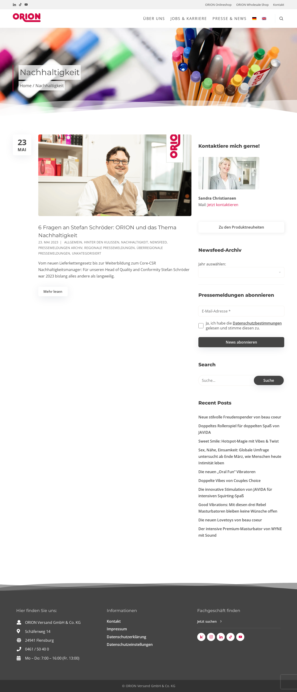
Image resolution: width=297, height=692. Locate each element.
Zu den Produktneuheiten (241, 227)
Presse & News (230, 18)
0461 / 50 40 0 (37, 649)
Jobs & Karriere (189, 18)
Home (26, 85)
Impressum (117, 628)
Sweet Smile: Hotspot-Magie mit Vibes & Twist (238, 441)
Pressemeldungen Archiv (60, 248)
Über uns (154, 18)
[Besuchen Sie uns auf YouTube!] (26, 4)
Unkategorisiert (86, 253)
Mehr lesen (52, 291)
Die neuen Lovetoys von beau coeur (230, 520)
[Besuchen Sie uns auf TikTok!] (20, 4)
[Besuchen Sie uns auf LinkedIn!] (14, 4)
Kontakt (278, 5)
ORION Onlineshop (218, 5)
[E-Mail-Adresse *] (241, 311)
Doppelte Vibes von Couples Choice (229, 480)
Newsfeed (158, 242)
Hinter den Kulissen (101, 242)
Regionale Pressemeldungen (109, 248)
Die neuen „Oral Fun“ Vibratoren (226, 471)
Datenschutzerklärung (126, 636)
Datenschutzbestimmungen (257, 323)
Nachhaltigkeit (134, 242)
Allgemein (73, 242)
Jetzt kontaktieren (222, 204)
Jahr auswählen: (212, 264)
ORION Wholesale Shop (252, 5)
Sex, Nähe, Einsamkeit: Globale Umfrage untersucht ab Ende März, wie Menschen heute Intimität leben (239, 456)
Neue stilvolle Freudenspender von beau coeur (239, 417)
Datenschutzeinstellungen (130, 644)
